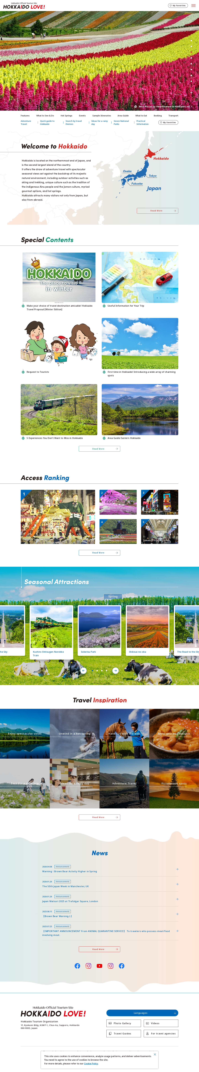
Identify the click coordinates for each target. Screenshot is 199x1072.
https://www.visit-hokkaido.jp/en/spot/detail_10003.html (159, 522)
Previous (191, 29)
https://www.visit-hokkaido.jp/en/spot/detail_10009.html (159, 493)
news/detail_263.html (32, 908)
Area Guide (123, 115)
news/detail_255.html (32, 922)
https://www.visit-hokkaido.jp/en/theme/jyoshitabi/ (18, 761)
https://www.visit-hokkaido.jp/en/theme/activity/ (116, 711)
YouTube (99, 965)
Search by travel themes (74, 122)
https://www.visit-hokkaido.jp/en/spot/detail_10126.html (50, 607)
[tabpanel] (99, 61)
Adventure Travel (26, 122)
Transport (173, 115)
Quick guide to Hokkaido (47, 122)
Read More (156, 210)
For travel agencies (163, 1033)
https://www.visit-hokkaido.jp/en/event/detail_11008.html (51, 491)
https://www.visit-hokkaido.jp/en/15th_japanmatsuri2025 (51, 893)
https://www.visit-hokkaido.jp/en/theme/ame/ (74, 760)
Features (25, 115)
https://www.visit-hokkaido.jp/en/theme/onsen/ (66, 711)
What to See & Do (45, 115)
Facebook (77, 965)
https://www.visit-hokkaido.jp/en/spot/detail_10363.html (146, 607)
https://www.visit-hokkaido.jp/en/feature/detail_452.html (51, 878)
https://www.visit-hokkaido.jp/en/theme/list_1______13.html (171, 761)
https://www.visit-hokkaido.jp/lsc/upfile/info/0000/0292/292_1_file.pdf (58, 863)
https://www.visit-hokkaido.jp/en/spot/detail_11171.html (118, 493)
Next (191, 92)
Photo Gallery (122, 1023)
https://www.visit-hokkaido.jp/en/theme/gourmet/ (166, 711)
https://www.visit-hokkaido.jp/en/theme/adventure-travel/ (121, 761)
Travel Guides (122, 1033)
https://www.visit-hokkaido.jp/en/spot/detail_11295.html (118, 522)
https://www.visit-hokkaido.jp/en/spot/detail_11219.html (98, 607)
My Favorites (179, 5)
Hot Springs (66, 115)
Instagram (88, 966)
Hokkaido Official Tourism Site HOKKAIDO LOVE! (24, 5)
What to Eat (141, 115)
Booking (158, 115)
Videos (155, 1023)
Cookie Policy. (91, 1063)
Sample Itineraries (101, 115)
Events (82, 115)
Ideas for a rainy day (99, 122)
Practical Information (143, 122)
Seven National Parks (121, 122)
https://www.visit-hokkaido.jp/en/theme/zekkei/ (16, 711)
